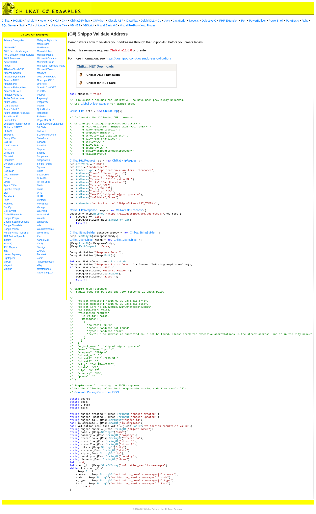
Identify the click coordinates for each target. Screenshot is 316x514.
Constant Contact (13, 163)
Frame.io (8, 203)
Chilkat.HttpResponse (83, 210)
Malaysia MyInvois (47, 40)
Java (167, 20)
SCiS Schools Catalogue (50, 123)
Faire (6, 200)
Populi (40, 105)
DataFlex (132, 20)
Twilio (40, 189)
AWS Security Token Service (19, 54)
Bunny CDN (10, 138)
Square (41, 167)
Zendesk (41, 254)
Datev (7, 167)
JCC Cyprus (10, 247)
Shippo (41, 149)
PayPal (41, 94)
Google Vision (11, 229)
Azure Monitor (11, 105)
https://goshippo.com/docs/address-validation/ (138, 58)
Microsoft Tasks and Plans (51, 65)
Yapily (40, 243)
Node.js (194, 20)
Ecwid (7, 181)
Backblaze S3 (11, 116)
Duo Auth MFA (11, 174)
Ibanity (7, 240)
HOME (17, 20)
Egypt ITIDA (10, 185)
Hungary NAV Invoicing (16, 232)
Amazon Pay (10, 83)
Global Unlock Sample (95, 103)
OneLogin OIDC (45, 80)
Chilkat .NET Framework (103, 74)
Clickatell (8, 156)
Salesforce (43, 138)
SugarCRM (43, 174)
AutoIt (44, 20)
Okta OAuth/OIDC (46, 76)
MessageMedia (45, 54)
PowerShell (276, 20)
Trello (40, 185)
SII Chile (41, 127)
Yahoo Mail (43, 240)
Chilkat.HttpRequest (82, 160)
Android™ (31, 20)
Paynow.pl (42, 98)
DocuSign (9, 171)
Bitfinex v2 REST (13, 127)
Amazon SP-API (12, 91)
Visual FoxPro (129, 25)
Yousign (41, 247)
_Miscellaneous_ (46, 261)
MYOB (7, 261)
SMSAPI (41, 131)
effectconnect (44, 269)
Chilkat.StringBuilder (82, 232)
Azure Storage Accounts (17, 113)
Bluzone (8, 131)
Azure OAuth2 (11, 109)
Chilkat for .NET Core (101, 82)
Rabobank (42, 113)
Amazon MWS (11, 80)
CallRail (8, 142)
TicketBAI (42, 178)
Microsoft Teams (46, 69)
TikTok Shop (43, 181)
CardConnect (11, 145)
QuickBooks (43, 109)
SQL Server (9, 25)
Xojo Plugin (147, 25)
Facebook (9, 196)
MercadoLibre (44, 51)
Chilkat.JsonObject (81, 239)
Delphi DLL (147, 20)
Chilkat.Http (77, 111)
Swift (22, 25)
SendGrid (42, 145)
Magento (8, 265)
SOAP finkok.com (46, 134)
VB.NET (75, 25)
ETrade (7, 178)
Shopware (42, 156)
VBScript (88, 25)
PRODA (41, 91)
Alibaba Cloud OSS (14, 69)
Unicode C (41, 25)
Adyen (7, 65)
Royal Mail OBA (45, 120)
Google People (12, 218)
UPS (39, 192)
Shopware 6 (43, 160)
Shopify (41, 152)
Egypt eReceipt (12, 189)
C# (57, 20)
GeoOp (7, 207)
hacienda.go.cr (45, 272)
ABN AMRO (10, 47)
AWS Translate (12, 58)
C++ (64, 20)
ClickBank (9, 152)
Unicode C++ (59, 25)
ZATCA (41, 250)
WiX (39, 225)
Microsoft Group (45, 62)
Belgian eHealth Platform (17, 123)
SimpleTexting (44, 163)
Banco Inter (10, 120)
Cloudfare (9, 160)
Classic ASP (115, 20)
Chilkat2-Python (80, 20)
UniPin (40, 196)
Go (159, 20)
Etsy (6, 192)
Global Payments (13, 214)
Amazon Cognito (13, 73)
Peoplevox (42, 102)
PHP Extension (228, 20)
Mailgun (8, 269)
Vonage (41, 207)
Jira (5, 250)
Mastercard (43, 44)
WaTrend (42, 211)
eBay (40, 265)
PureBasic (292, 20)
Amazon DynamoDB (15, 76)
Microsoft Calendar (47, 58)
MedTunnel (43, 47)
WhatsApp (42, 221)
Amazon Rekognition (15, 87)
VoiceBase (43, 203)
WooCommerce (45, 229)
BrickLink (9, 134)
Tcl (30, 25)
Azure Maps (10, 102)
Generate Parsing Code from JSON (96, 392)
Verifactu (42, 200)
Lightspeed (10, 258)
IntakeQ (8, 243)
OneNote (42, 83)
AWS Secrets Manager (16, 51)
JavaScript (179, 20)
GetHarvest (10, 211)
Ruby (305, 20)
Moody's (41, 73)
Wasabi (41, 218)
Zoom (40, 258)
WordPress (43, 232)
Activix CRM (10, 62)
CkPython (99, 20)
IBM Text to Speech (14, 236)
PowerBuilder (257, 20)
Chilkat (6, 20)
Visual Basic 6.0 (107, 25)
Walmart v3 (43, 214)
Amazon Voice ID (13, 94)
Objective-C (209, 20)
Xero (39, 236)
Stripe (40, 171)
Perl (243, 20)
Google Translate (13, 225)
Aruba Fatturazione (14, 98)
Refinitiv (41, 116)
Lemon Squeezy (12, 254)
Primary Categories (14, 40)
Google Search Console (16, 221)
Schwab (41, 142)
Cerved (7, 149)
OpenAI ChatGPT (46, 87)
